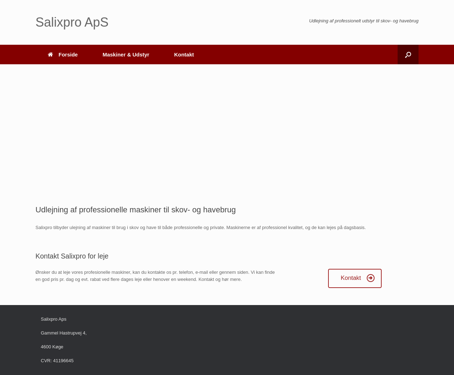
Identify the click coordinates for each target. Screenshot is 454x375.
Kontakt (184, 54)
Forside (63, 54)
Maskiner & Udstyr (126, 54)
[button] (408, 54)
